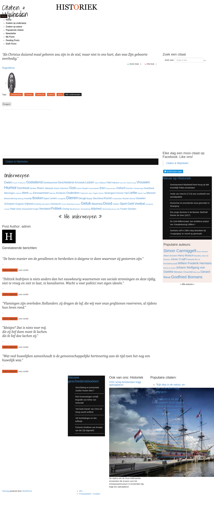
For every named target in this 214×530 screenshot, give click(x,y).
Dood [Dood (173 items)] (107, 203)
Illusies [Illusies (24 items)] (114, 209)
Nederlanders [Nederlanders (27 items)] (111, 188)
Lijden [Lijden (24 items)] (90, 193)
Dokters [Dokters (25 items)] (77, 204)
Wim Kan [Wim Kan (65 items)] (196, 272)
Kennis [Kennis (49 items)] (120, 193)
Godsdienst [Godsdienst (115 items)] (34, 182)
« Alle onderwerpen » (80, 216)
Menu (3, 16)
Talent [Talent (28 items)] (97, 183)
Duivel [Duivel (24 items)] (15, 183)
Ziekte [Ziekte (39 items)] (18, 209)
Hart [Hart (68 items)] (109, 182)
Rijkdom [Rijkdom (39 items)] (115, 183)
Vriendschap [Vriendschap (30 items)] (138, 188)
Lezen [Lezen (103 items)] (89, 182)
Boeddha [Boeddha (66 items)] (197, 256)
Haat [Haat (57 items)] (12, 208)
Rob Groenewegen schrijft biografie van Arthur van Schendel (86, 400)
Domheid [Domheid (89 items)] (23, 188)
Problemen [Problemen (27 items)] (22, 183)
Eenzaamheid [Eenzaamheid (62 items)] (41, 193)
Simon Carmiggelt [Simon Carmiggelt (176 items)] (179, 250)
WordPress (27, 491)
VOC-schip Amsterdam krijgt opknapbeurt (125, 383)
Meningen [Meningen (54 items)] (9, 193)
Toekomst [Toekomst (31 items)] (84, 193)
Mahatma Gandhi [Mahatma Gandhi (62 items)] (169, 268)
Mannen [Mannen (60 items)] (151, 193)
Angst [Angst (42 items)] (36, 209)
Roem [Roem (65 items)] (40, 188)
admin (26, 226)
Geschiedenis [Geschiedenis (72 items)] (66, 182)
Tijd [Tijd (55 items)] (126, 193)
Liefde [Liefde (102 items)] (133, 193)
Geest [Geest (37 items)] (56, 188)
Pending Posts (12, 40)
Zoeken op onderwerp (16, 23)
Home (8, 19)
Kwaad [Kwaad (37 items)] (85, 188)
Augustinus (8, 67)
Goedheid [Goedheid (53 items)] (149, 188)
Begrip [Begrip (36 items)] (89, 198)
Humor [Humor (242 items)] (10, 187)
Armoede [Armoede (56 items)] (80, 182)
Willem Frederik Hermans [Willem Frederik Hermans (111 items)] (195, 263)
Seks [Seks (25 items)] (30, 193)
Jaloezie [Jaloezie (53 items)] (49, 188)
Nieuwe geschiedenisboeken (83, 379)
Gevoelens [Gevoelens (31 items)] (45, 204)
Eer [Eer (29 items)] (118, 209)
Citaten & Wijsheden (15, 10)
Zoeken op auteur (14, 26)
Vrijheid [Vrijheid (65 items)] (28, 203)
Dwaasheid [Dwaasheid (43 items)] (27, 209)
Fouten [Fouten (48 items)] (123, 209)
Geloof (51, 94)
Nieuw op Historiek (177, 178)
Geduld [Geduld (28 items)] (7, 209)
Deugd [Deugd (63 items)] (82, 198)
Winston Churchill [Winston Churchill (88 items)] (183, 272)
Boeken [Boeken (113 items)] (37, 198)
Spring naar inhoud (17, 16)
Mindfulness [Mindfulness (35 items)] (75, 209)
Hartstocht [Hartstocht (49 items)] (56, 204)
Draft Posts (11, 43)
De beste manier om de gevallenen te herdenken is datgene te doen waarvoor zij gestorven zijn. (73, 259)
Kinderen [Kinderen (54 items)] (61, 193)
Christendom (16, 94)
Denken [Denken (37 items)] (33, 188)
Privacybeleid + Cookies (89, 494)
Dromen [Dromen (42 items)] (129, 188)
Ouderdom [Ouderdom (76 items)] (73, 192)
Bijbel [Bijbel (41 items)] (46, 198)
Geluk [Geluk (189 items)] (86, 203)
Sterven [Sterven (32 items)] (52, 193)
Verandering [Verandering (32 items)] (85, 209)
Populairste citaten (15, 30)
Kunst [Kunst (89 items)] (108, 198)
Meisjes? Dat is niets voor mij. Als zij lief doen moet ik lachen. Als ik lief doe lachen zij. (24, 332)
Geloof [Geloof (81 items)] (121, 188)
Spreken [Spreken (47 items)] (132, 209)
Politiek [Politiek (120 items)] (56, 208)
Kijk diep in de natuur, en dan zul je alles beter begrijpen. (170, 388)
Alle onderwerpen (73, 94)
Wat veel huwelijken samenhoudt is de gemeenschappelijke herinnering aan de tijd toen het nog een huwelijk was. (76, 358)
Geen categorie (10, 270)
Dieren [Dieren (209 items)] (72, 198)
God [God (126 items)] (72, 188)
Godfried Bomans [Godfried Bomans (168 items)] (186, 277)
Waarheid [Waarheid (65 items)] (97, 203)
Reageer (6, 104)
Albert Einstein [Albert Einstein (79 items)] (170, 255)
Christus (29, 94)
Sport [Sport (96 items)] (123, 203)
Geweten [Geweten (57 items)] (141, 198)
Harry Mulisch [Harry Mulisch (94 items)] (186, 255)
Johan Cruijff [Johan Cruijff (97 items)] (178, 259)
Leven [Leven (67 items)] (53, 198)
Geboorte (40, 94)
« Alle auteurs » (187, 284)
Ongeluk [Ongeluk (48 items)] (19, 204)
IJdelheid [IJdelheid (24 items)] (18, 193)
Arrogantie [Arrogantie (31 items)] (61, 198)
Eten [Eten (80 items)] (103, 188)
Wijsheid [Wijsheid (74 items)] (96, 208)
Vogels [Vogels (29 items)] (95, 193)
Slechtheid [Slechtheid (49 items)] (98, 198)
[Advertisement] (26, 133)
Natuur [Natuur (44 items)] (102, 182)
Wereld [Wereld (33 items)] (132, 198)
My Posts (10, 36)
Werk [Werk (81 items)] (25, 192)
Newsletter (11, 33)
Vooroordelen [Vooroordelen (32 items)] (93, 188)
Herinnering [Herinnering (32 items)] (106, 209)
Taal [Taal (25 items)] (144, 193)
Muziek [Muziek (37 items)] (126, 198)
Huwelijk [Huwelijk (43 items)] (28, 198)
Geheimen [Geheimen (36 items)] (64, 188)
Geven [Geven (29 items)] (101, 193)
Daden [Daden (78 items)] (8, 182)
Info (80, 491)
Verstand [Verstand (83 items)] (45, 208)
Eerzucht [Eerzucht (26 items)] (123, 183)
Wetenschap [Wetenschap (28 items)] (131, 183)
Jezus (60, 94)
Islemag (5, 491)
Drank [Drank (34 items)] (78, 188)
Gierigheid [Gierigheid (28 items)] (149, 204)
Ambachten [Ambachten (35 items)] (117, 198)
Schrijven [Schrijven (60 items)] (9, 203)
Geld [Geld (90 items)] (131, 203)
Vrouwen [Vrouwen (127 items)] (143, 182)
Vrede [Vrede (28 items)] (64, 204)
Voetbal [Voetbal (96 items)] (140, 203)
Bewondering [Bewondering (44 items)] (10, 198)
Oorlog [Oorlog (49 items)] (65, 209)
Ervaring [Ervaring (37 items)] (37, 204)
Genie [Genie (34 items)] (140, 193)
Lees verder (23, 270)
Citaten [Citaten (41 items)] (116, 204)
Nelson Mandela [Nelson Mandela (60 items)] (202, 251)
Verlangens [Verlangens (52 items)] (110, 193)
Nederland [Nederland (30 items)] (70, 204)
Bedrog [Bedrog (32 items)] (20, 198)
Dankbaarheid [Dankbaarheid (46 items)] (50, 182)
